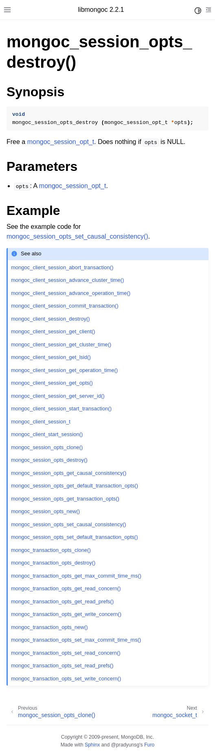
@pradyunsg (125, 745)
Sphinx (92, 745)
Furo (149, 745)
